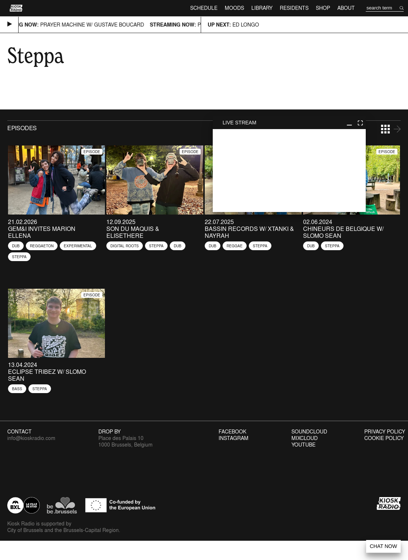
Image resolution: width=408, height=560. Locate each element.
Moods (234, 7)
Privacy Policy (384, 431)
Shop (323, 7)
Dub (16, 245)
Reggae (235, 245)
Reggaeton (42, 245)
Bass (17, 388)
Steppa (19, 256)
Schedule (203, 7)
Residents (294, 7)
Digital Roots (124, 245)
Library (261, 7)
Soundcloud (309, 431)
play (289, 170)
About (346, 7)
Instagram (233, 438)
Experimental (78, 245)
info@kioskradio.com (31, 438)
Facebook (232, 431)
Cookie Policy (384, 438)
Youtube (303, 444)
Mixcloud (304, 438)
